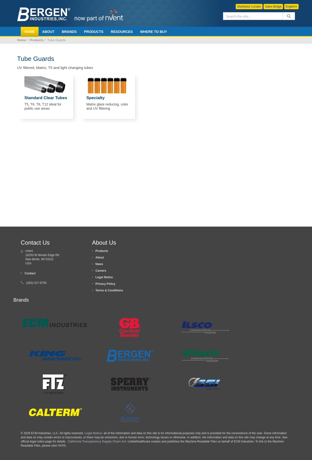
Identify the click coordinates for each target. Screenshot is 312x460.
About (100, 257)
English (291, 6)
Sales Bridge (273, 6)
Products (93, 32)
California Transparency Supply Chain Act (97, 441)
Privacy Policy (105, 284)
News (99, 264)
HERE (62, 445)
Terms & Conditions (109, 290)
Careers (101, 270)
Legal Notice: (94, 433)
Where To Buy (153, 32)
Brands (69, 32)
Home (21, 40)
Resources (122, 32)
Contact (30, 273)
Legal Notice (104, 277)
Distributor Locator (249, 6)
